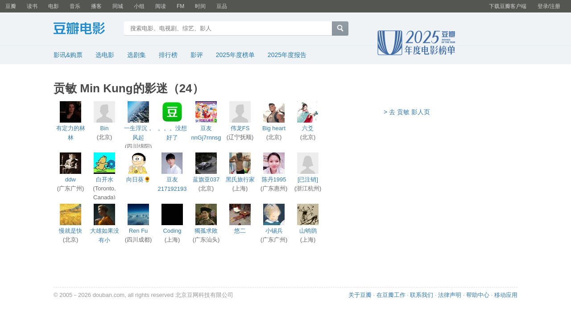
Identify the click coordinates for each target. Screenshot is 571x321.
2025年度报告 (287, 54)
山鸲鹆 (308, 230)
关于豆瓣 (360, 295)
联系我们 (421, 295)
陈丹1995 (274, 179)
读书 (32, 6)
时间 (200, 6)
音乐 (75, 6)
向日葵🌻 (138, 179)
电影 (53, 6)
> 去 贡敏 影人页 (407, 111)
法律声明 (449, 295)
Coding (172, 230)
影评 (196, 54)
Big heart (274, 128)
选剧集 (136, 54)
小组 (139, 6)
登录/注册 (549, 6)
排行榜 (168, 54)
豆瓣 (10, 6)
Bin (104, 128)
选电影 (104, 54)
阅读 (160, 6)
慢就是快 (70, 230)
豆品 (221, 6)
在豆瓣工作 (391, 295)
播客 (96, 6)
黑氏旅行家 (240, 179)
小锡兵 (274, 230)
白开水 (104, 179)
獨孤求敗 (206, 230)
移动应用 (505, 295)
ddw (70, 179)
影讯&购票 (68, 54)
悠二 (240, 230)
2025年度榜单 (235, 54)
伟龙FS (240, 128)
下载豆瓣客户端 (507, 6)
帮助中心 (477, 295)
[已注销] (308, 179)
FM (180, 6)
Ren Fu (138, 230)
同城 (117, 6)
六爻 (308, 128)
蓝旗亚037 (206, 179)
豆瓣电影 (86, 29)
